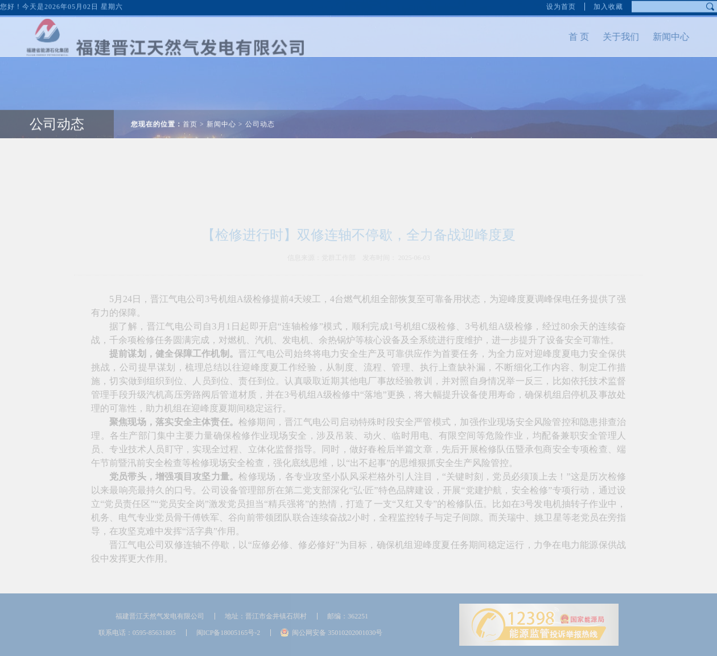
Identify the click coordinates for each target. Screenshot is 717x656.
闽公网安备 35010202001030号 (337, 633)
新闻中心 (647, 37)
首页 (190, 101)
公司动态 (57, 100)
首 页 (555, 37)
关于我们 (597, 37)
